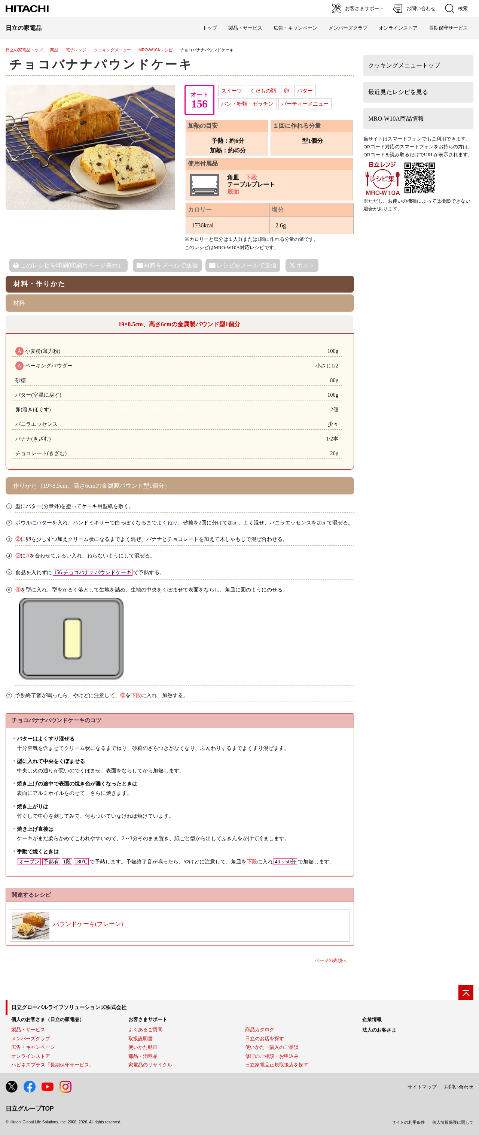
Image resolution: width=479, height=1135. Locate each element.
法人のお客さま (379, 1030)
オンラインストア (398, 28)
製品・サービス (28, 1029)
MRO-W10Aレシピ (155, 50)
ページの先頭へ (331, 960)
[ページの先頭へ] (465, 992)
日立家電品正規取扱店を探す (276, 1065)
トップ (209, 28)
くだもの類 (263, 91)
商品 (54, 50)
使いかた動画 (143, 1047)
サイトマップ (422, 1087)
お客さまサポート (147, 1019)
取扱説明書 (140, 1038)
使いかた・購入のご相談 (272, 1047)
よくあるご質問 (145, 1029)
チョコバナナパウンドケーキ (101, 64)
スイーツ (231, 91)
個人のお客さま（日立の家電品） (47, 1019)
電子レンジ (76, 50)
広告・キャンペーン (33, 1047)
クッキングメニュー (112, 50)
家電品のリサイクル (150, 1065)
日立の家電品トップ (24, 50)
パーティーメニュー (305, 104)
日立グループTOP (30, 1108)
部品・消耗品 (143, 1056)
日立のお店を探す (264, 1038)
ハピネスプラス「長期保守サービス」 (52, 1065)
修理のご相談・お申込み (272, 1056)
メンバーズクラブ (348, 28)
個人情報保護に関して (452, 1122)
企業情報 (372, 1019)
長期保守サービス (448, 28)
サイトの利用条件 (408, 1122)
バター (305, 91)
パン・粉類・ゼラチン (247, 104)
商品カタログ (259, 1029)
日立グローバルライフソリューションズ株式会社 (68, 1007)
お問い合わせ (458, 1087)
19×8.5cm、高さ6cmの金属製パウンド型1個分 (179, 324)
